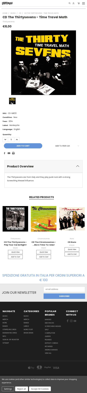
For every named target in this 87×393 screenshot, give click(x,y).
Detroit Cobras (51, 343)
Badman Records (10, 333)
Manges (48, 319)
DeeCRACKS (49, 323)
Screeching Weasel (53, 326)
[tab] (43, 166)
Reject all (21, 388)
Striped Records (9, 329)
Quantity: (7, 134)
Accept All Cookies (40, 388)
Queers (48, 336)
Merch (5, 319)
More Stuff (28, 329)
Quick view (15, 252)
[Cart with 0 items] (78, 3)
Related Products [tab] (41, 197)
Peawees (48, 340)
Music (5, 316)
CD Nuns (72, 242)
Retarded (49, 346)
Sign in (6, 339)
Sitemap (6, 343)
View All (48, 353)
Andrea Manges (51, 350)
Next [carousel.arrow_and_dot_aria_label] (84, 219)
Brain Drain (28, 333)
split (47, 329)
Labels (26, 326)
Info (4, 336)
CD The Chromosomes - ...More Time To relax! (44, 243)
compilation (50, 333)
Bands (5, 326)
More (5, 323)
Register (15, 339)
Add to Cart (15, 257)
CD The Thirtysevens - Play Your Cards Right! (15, 243)
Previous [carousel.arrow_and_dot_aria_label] (3, 219)
